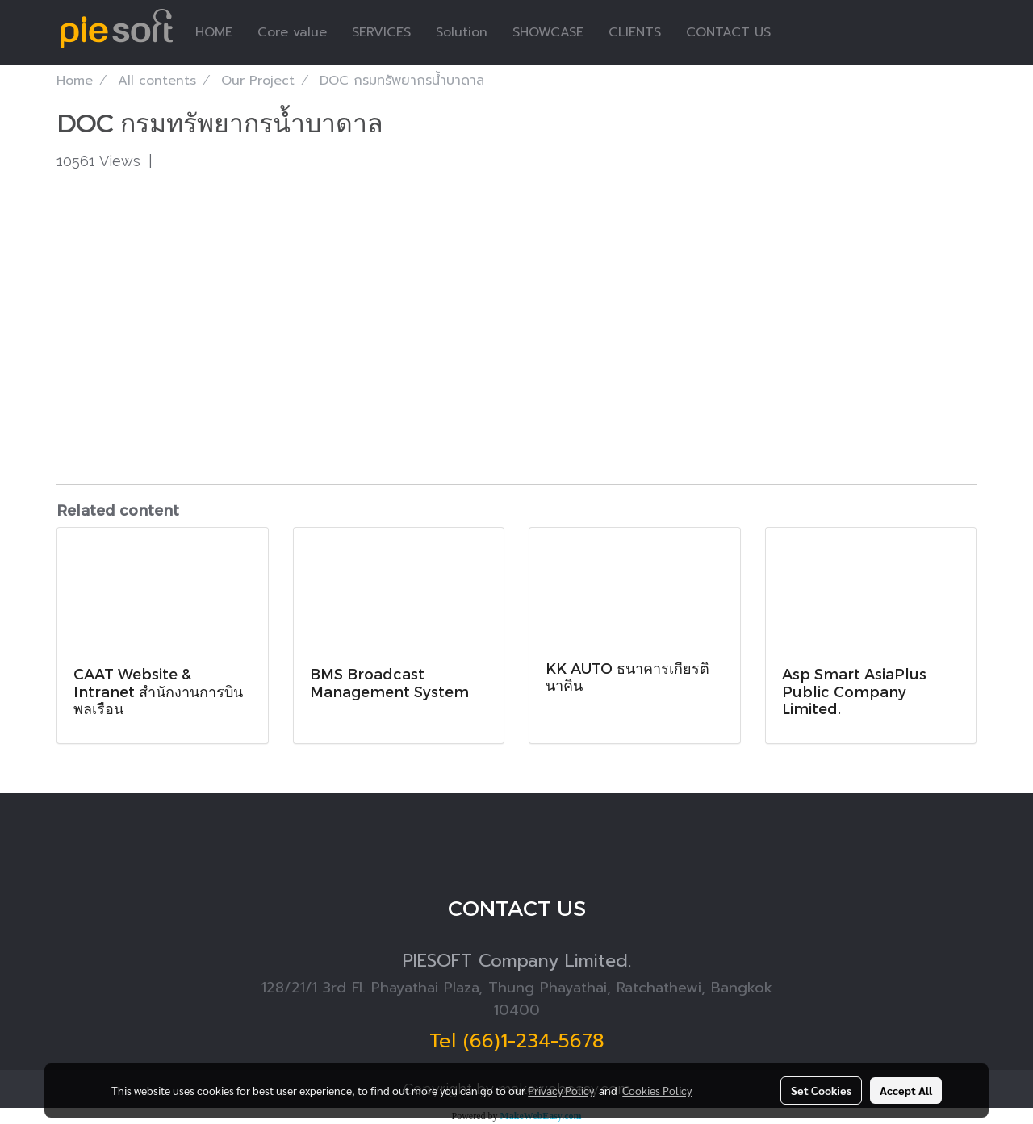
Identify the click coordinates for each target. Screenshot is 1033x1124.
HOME (213, 32)
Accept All (906, 1090)
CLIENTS (635, 32)
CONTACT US (728, 32)
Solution (461, 32)
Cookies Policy (657, 1090)
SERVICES (381, 32)
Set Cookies (821, 1090)
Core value (292, 32)
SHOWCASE (547, 32)
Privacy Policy (561, 1090)
